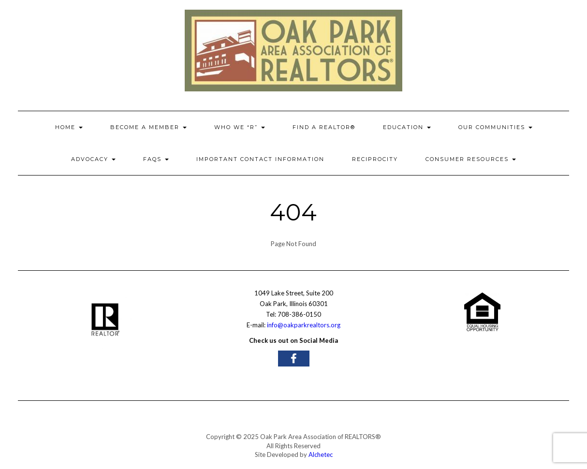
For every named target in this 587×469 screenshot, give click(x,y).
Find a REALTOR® (324, 127)
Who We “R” (239, 127)
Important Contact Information (260, 159)
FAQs (156, 159)
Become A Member (148, 127)
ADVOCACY (93, 159)
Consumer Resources (471, 159)
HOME (69, 127)
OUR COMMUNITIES (495, 127)
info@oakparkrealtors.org (303, 325)
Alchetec (320, 454)
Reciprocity (375, 159)
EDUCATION (407, 127)
